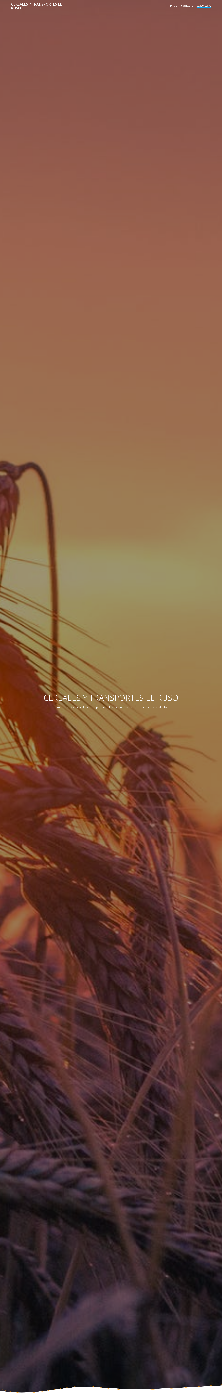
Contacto (187, 5)
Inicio (173, 5)
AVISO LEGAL (204, 5)
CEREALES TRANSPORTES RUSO (36, 6)
